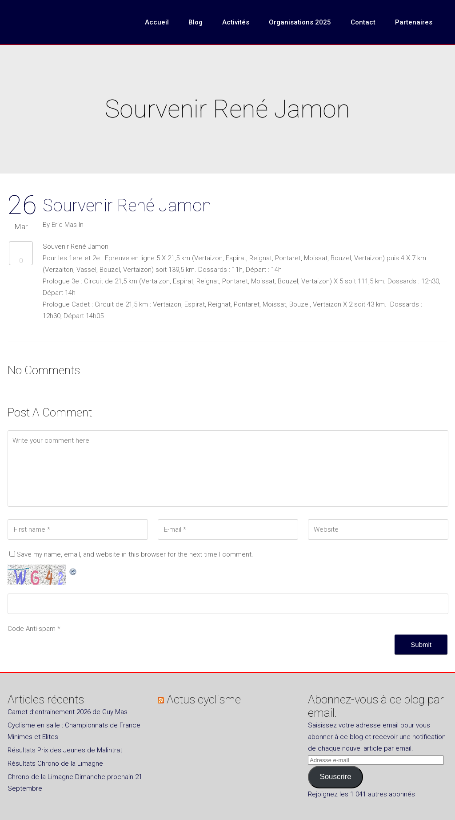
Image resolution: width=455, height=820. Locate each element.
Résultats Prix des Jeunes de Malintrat (65, 750)
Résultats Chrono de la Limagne (55, 763)
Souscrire (335, 776)
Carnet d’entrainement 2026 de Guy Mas (68, 712)
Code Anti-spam (32, 629)
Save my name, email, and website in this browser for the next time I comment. (134, 554)
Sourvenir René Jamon (127, 205)
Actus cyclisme (204, 699)
